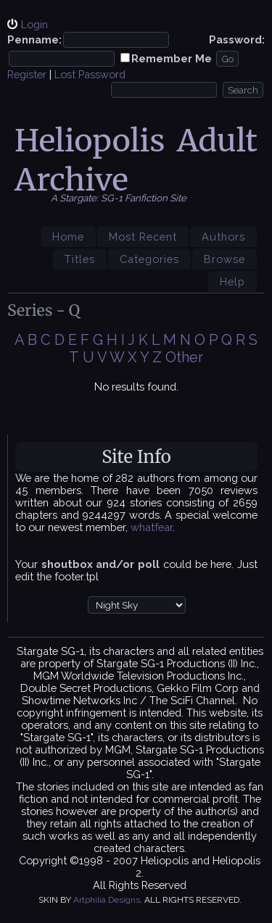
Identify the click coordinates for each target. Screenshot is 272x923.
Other (184, 357)
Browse (224, 259)
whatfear (152, 527)
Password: (237, 39)
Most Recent (143, 236)
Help (232, 281)
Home (68, 236)
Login (34, 24)
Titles (80, 259)
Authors (223, 236)
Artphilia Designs (106, 900)
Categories (149, 259)
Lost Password (89, 74)
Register (26, 74)
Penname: (34, 39)
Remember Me (171, 58)
